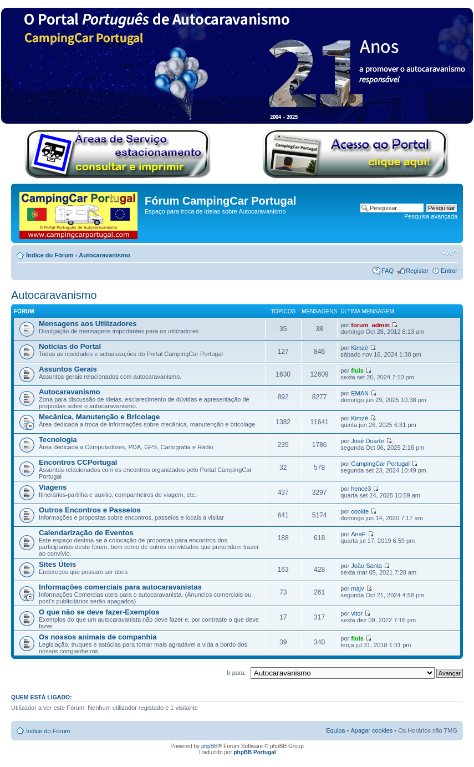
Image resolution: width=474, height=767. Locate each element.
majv (357, 588)
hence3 (361, 488)
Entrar (449, 270)
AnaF (358, 534)
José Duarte (367, 441)
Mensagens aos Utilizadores (88, 323)
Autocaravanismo (104, 255)
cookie (360, 511)
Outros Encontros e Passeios (90, 510)
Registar (417, 270)
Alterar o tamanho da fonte (449, 253)
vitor (357, 613)
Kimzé (359, 347)
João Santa (366, 565)
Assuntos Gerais (68, 369)
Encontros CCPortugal (78, 462)
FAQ (387, 270)
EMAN (360, 393)
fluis (357, 370)
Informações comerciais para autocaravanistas (120, 587)
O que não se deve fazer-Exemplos (99, 612)
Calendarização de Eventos (86, 533)
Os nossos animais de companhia (98, 637)
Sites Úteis (57, 564)
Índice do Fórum (50, 255)
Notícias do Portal (70, 346)
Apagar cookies (371, 730)
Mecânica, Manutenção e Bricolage (99, 417)
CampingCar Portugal (380, 463)
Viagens (53, 487)
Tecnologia (58, 439)
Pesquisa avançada (430, 216)
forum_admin (370, 325)
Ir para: (236, 672)
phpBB (209, 746)
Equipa (335, 730)
